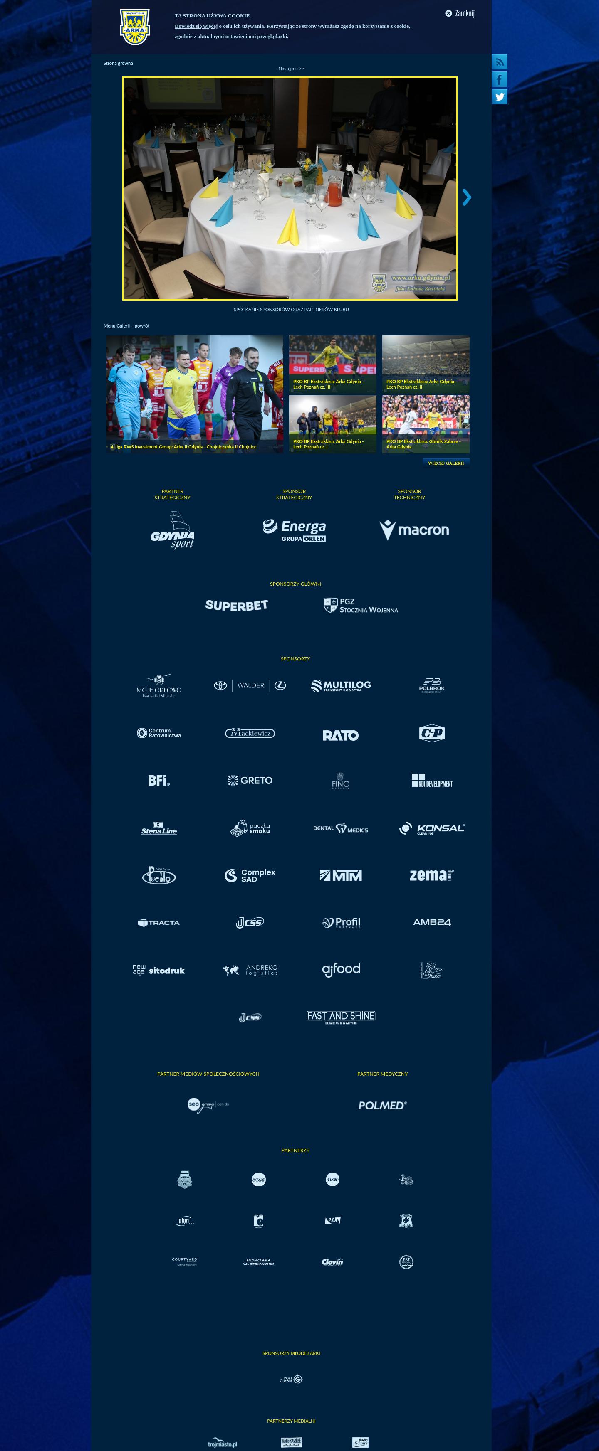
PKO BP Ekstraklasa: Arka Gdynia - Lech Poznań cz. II (421, 384)
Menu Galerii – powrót (126, 325)
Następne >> (291, 68)
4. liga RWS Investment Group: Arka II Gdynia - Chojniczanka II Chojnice (184, 446)
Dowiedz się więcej (196, 26)
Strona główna (118, 63)
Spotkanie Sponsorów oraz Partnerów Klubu (291, 309)
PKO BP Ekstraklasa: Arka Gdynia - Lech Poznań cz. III (328, 384)
